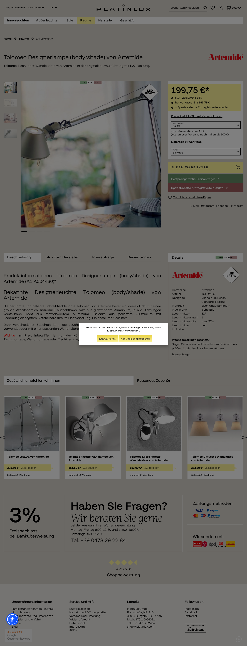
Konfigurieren (107, 338)
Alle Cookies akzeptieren (135, 338)
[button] (12, 619)
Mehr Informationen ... (129, 330)
